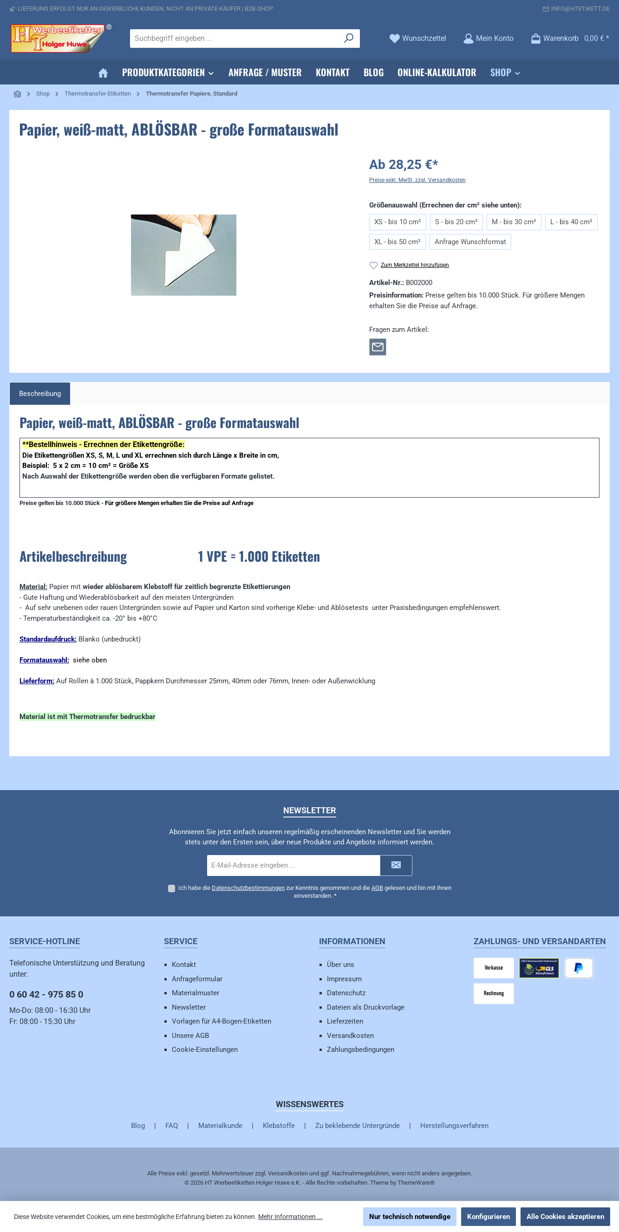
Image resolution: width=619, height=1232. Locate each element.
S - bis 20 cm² (456, 222)
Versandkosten (350, 1035)
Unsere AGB (190, 1035)
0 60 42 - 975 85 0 (46, 994)
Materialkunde (220, 1126)
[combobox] (234, 38)
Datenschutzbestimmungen (248, 887)
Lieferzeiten (345, 1021)
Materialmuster (195, 993)
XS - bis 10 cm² (397, 222)
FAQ (171, 1126)
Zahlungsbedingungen (360, 1049)
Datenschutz (346, 993)
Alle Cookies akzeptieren (565, 1217)
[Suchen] (349, 38)
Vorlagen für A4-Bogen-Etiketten (221, 1021)
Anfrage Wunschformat (470, 242)
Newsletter (189, 1007)
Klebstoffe (279, 1126)
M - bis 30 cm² (514, 222)
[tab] (40, 394)
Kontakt (184, 964)
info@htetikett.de (580, 8)
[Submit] (396, 865)
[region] (183, 255)
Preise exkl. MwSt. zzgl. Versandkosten (417, 180)
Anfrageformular (197, 979)
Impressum (344, 979)
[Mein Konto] (488, 38)
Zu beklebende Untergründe (357, 1126)
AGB (377, 887)
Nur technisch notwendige (409, 1217)
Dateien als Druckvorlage (365, 1007)
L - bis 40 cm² (571, 222)
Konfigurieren (488, 1217)
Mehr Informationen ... (290, 1216)
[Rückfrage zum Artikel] (377, 346)
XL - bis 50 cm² (397, 242)
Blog (138, 1126)
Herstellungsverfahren (454, 1126)
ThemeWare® (416, 1182)
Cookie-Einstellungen (205, 1049)
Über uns (340, 964)
